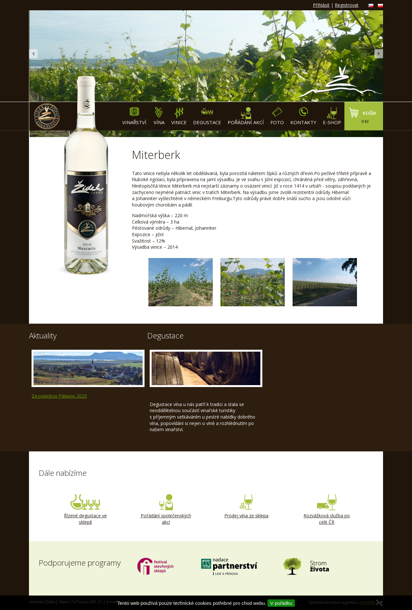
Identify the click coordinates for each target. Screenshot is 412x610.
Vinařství (134, 116)
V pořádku (281, 603)
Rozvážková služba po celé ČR (326, 509)
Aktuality (43, 335)
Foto (277, 116)
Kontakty (303, 116)
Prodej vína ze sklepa (246, 506)
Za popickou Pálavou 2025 (59, 396)
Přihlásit (321, 5)
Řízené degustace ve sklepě (85, 509)
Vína (159, 116)
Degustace (207, 116)
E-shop (332, 116)
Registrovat (347, 5)
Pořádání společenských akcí (165, 509)
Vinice (179, 116)
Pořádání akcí (246, 116)
